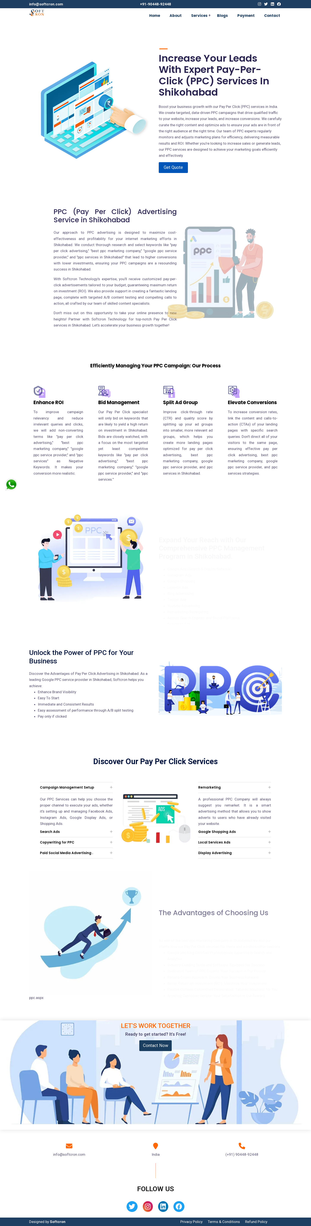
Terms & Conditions (224, 1222)
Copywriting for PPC (57, 842)
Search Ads (50, 831)
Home (154, 15)
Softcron (57, 1222)
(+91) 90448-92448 (241, 1154)
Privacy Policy (191, 1222)
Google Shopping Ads (217, 831)
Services (199, 15)
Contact (272, 15)
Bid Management (119, 402)
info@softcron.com (46, 4)
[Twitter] (266, 4)
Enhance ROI (48, 402)
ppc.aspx (36, 998)
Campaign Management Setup (67, 787)
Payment (246, 15)
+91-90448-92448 (155, 4)
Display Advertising (215, 853)
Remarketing (209, 787)
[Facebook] (279, 4)
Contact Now (155, 1045)
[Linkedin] (272, 4)
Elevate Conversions (252, 402)
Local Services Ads (214, 842)
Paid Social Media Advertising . (66, 853)
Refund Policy (256, 1222)
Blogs (222, 15)
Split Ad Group (180, 402)
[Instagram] (259, 4)
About (176, 15)
